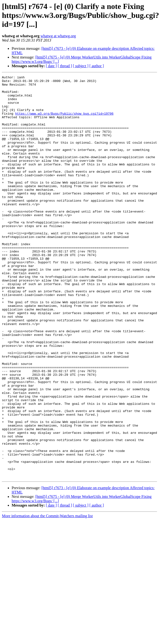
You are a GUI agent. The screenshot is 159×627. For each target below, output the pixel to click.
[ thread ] (65, 66)
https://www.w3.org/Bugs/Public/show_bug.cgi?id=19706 (64, 121)
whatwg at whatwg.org (58, 36)
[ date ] (51, 66)
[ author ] (96, 66)
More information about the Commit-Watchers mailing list (47, 596)
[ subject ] (80, 66)
